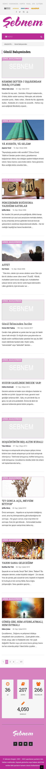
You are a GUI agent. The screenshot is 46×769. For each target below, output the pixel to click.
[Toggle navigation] (9, 36)
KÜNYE (5, 4)
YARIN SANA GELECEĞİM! (17, 562)
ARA (33, 4)
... (17, 662)
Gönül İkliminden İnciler (17, 323)
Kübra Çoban (6, 629)
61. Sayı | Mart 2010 (22, 89)
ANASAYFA (8, 44)
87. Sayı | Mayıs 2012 (23, 387)
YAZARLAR (38, 695)
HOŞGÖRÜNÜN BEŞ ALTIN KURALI (22, 441)
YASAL (28, 4)
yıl (7, 695)
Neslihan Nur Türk (8, 567)
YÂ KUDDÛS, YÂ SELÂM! (16, 143)
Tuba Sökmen (6, 446)
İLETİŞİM (39, 4)
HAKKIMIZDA (13, 4)
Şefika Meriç (6, 210)
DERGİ (23, 695)
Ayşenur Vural (6, 148)
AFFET (6, 264)
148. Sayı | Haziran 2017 (25, 328)
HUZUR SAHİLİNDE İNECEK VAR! (21, 382)
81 (21, 662)
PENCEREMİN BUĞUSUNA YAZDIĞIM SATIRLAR (17, 204)
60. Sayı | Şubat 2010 (19, 508)
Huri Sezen (5, 269)
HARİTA (22, 4)
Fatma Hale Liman (8, 89)
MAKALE (23, 714)
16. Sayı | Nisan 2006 (20, 148)
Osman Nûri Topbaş (8, 328)
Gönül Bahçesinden (20, 44)
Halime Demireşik (7, 387)
